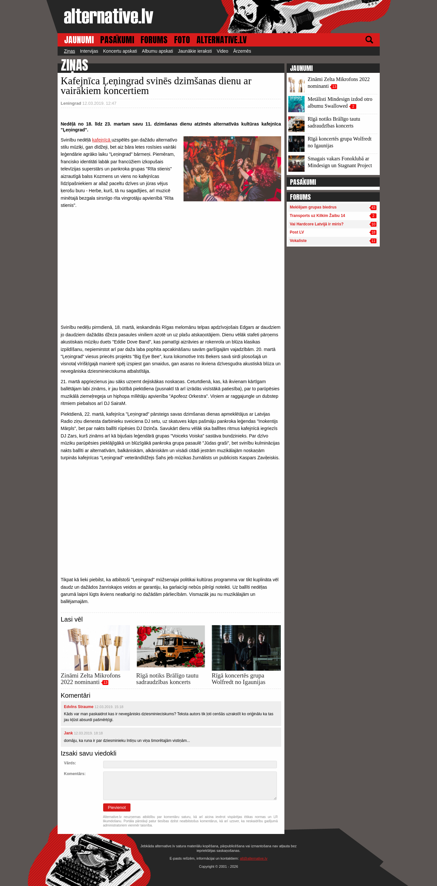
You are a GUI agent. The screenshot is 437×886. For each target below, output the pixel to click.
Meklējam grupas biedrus (313, 207)
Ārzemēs (242, 51)
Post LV (297, 232)
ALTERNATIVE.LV (222, 40)
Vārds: (70, 763)
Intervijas (89, 51)
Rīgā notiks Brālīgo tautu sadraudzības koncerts (167, 678)
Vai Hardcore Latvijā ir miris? (317, 224)
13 (105, 682)
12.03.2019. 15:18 (109, 707)
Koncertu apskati (120, 51)
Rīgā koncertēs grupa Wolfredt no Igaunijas (239, 678)
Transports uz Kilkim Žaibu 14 (317, 215)
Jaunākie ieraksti (195, 51)
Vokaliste (298, 240)
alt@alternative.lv (253, 858)
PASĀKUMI (117, 40)
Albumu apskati (157, 51)
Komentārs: (75, 774)
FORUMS (154, 40)
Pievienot (117, 807)
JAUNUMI (79, 40)
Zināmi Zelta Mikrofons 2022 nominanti (91, 678)
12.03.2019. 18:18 (88, 733)
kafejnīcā (102, 139)
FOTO (182, 40)
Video (222, 51)
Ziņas (69, 51)
